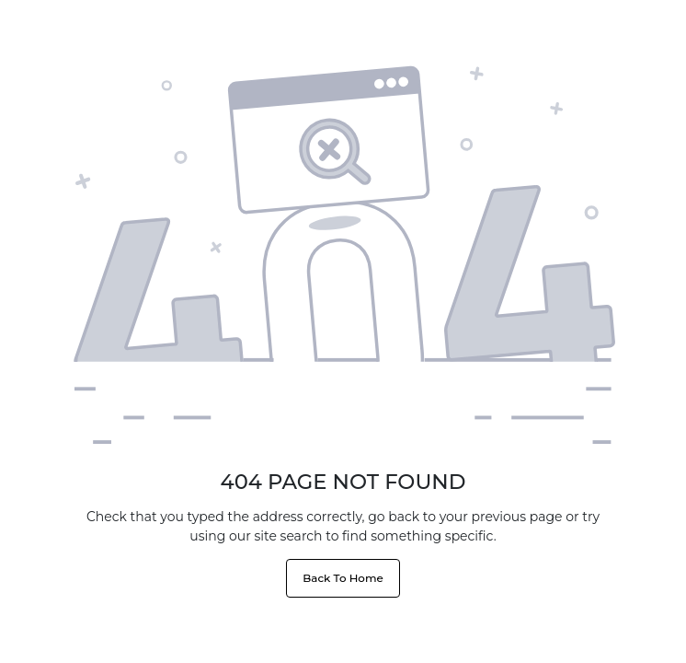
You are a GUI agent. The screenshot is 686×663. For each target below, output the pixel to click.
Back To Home (343, 578)
